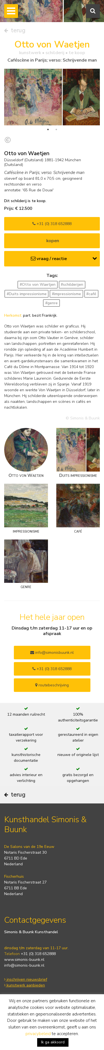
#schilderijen (72, 284)
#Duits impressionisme (27, 294)
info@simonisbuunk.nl (52, 652)
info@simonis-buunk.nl (24, 965)
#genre (51, 303)
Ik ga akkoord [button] (53, 1042)
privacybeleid (38, 1033)
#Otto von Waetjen (37, 284)
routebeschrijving (52, 685)
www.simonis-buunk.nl (24, 959)
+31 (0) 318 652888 (52, 223)
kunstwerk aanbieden (24, 985)
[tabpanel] (52, 97)
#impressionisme (66, 294)
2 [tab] (56, 129)
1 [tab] (48, 129)
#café (91, 294)
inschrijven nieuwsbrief (25, 979)
